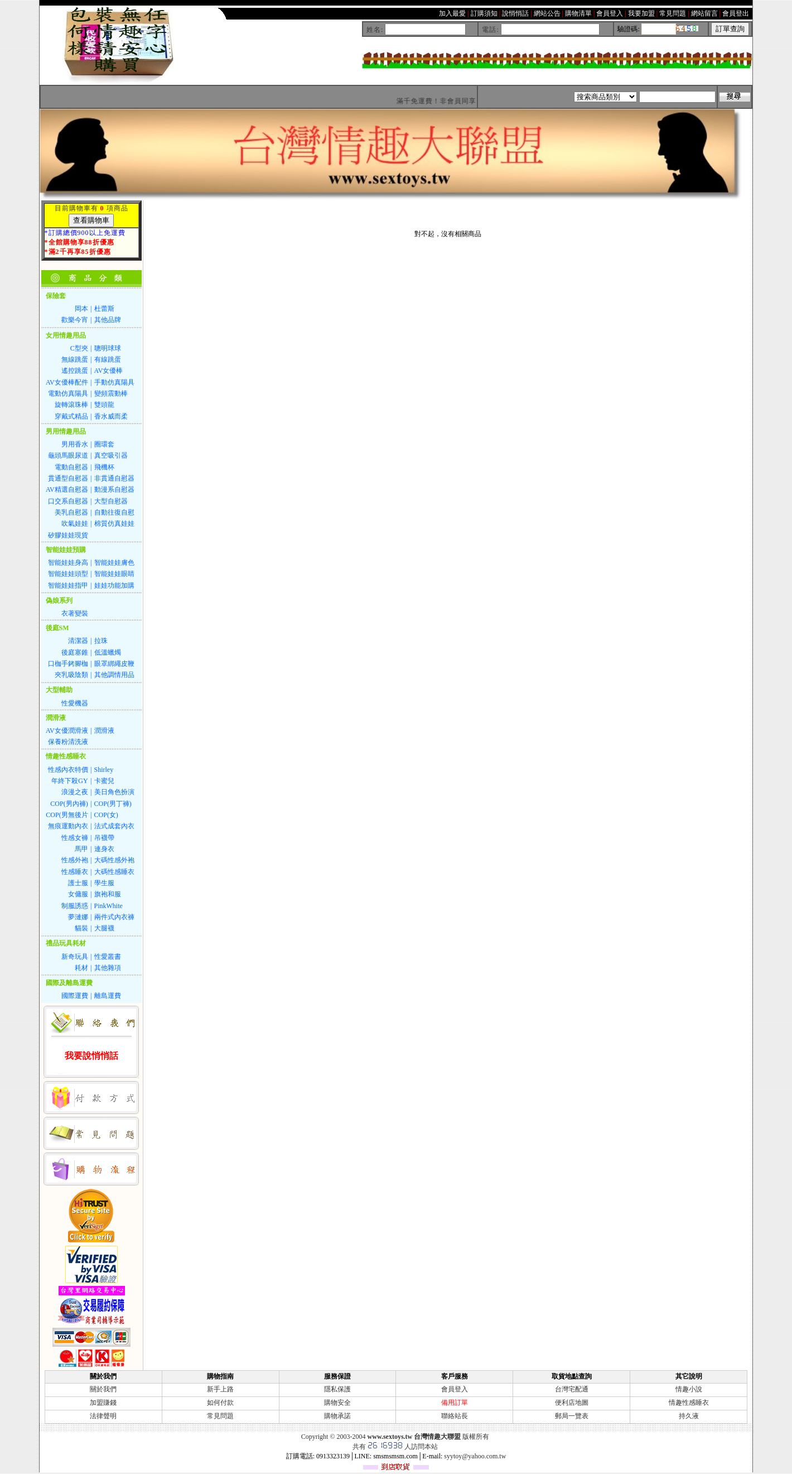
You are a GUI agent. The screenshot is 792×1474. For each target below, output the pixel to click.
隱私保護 (337, 1389)
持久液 (689, 1416)
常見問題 (220, 1416)
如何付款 (220, 1402)
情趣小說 (688, 1389)
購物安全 (337, 1402)
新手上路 (220, 1389)
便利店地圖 (571, 1402)
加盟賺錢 (103, 1402)
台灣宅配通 (571, 1389)
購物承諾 (337, 1416)
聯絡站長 (454, 1416)
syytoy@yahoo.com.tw (475, 1456)
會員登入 (454, 1389)
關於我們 (103, 1389)
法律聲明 (103, 1416)
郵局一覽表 (571, 1416)
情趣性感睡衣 (689, 1402)
